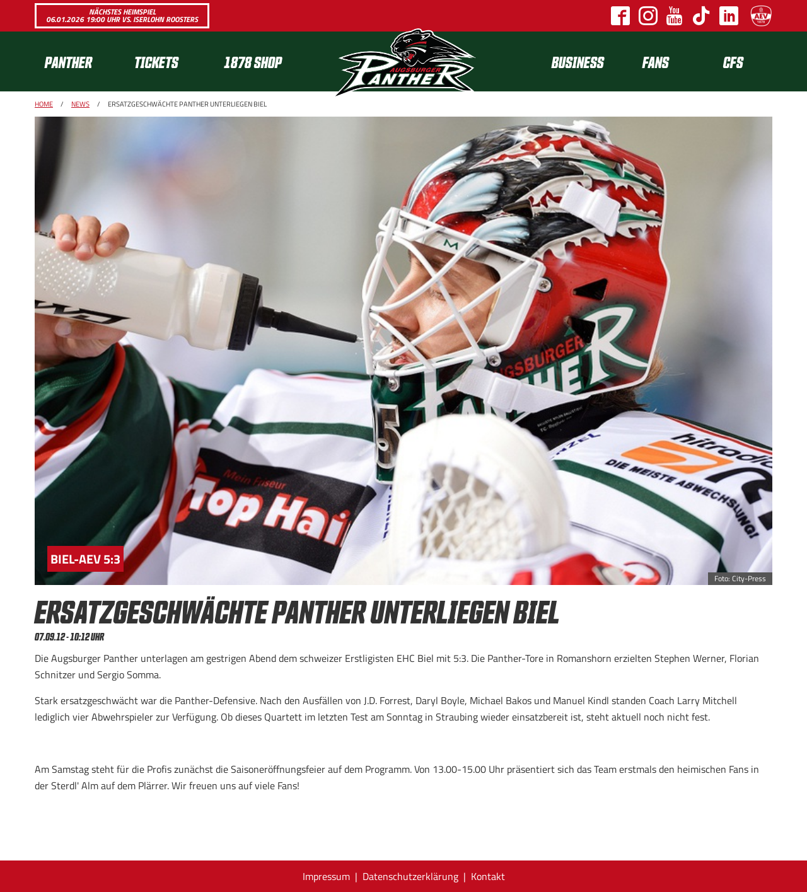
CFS (733, 61)
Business (578, 61)
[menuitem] (79, 61)
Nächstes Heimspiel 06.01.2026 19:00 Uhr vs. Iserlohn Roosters (122, 15)
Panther (68, 61)
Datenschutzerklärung (410, 876)
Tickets (156, 61)
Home (44, 104)
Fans (655, 61)
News (80, 104)
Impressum (326, 876)
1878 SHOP (253, 61)
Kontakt (488, 876)
